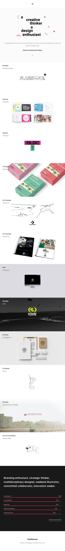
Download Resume (55, 520)
